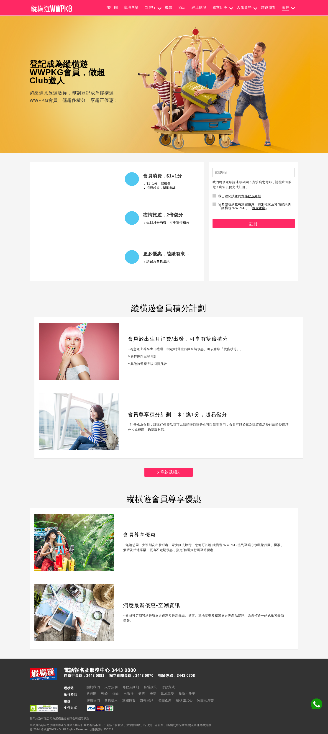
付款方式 (168, 687)
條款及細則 (253, 196)
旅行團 (112, 7)
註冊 (253, 224)
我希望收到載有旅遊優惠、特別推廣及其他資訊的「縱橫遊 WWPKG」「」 (252, 206)
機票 (168, 7)
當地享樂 (131, 7)
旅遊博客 (268, 7)
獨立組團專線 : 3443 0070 (131, 676)
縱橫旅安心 (184, 700)
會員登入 (111, 700)
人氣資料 (244, 7)
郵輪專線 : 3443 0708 (176, 676)
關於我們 (93, 687)
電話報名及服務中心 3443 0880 (100, 670)
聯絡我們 (93, 700)
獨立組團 (220, 7)
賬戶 (285, 7)
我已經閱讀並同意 (237, 196)
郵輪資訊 (147, 700)
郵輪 (104, 693)
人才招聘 (111, 687)
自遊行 (150, 7)
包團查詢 (164, 700)
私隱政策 (150, 687)
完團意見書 (205, 700)
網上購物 (199, 7)
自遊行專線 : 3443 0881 (84, 676)
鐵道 (116, 693)
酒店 (182, 7)
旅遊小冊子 (187, 693)
